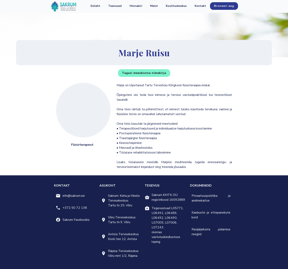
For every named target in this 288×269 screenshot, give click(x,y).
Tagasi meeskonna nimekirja (144, 73)
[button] (115, 6)
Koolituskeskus (176, 6)
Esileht (95, 6)
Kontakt (200, 6)
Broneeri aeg (224, 6)
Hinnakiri (136, 6)
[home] (63, 6)
